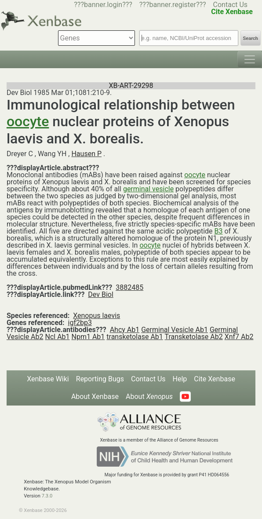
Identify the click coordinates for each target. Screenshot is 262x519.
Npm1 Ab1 (88, 337)
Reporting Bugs (100, 379)
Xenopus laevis (96, 315)
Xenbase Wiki (48, 379)
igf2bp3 (80, 322)
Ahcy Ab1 (125, 329)
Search (250, 38)
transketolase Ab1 (134, 337)
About (149, 396)
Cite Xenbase (214, 379)
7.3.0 (47, 496)
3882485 (129, 287)
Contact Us (230, 4)
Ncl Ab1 (57, 337)
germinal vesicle (148, 189)
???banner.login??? (103, 4)
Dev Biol (100, 294)
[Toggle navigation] (249, 59)
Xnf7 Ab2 (239, 337)
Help (180, 379)
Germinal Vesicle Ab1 (174, 329)
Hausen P (86, 154)
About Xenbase (95, 396)
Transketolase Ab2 (193, 337)
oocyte (28, 121)
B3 (219, 231)
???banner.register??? (172, 4)
